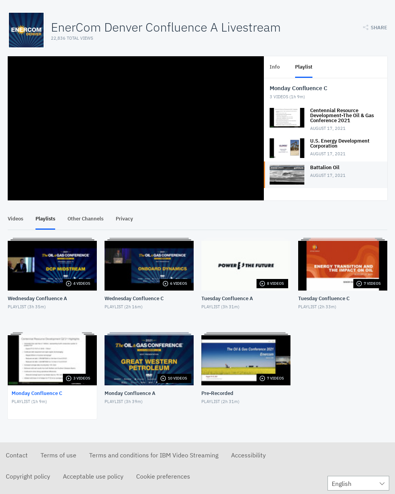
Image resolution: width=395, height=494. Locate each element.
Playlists (45, 218)
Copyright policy (28, 476)
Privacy (124, 218)
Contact (17, 455)
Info (275, 67)
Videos (15, 218)
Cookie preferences (163, 476)
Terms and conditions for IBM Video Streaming (153, 455)
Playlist (303, 67)
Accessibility (248, 455)
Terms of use (58, 455)
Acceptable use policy (93, 476)
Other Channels (85, 218)
